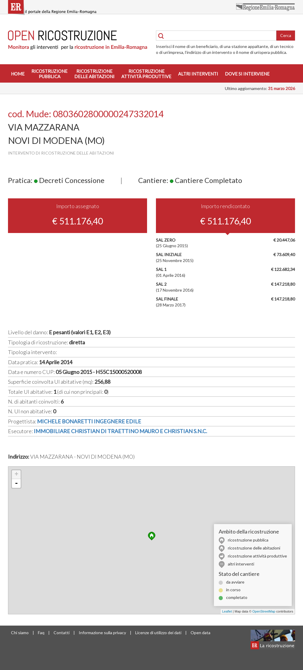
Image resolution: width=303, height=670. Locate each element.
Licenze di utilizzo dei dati (158, 632)
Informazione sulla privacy (102, 632)
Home (18, 73)
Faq (41, 632)
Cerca (285, 35)
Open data (200, 632)
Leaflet (227, 611)
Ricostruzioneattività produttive (146, 73)
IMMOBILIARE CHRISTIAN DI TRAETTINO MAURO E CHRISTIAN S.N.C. (120, 431)
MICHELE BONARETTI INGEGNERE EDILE (89, 421)
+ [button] (16, 474)
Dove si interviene (247, 73)
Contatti (62, 632)
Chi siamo (20, 632)
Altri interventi (198, 73)
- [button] (16, 483)
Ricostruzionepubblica (49, 73)
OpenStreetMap (263, 611)
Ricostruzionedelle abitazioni (94, 73)
